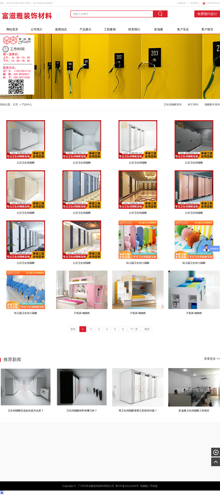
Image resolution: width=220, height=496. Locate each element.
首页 (73, 329)
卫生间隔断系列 (173, 104)
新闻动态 (61, 29)
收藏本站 (181, 3)
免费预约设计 (207, 14)
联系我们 (195, 3)
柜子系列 (193, 104)
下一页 (134, 329)
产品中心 (27, 104)
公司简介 (37, 29)
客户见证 (183, 29)
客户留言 (207, 29)
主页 (15, 104)
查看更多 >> (212, 358)
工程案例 (110, 29)
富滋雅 (158, 29)
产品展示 (85, 29)
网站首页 (12, 29)
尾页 (147, 329)
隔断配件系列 (212, 104)
